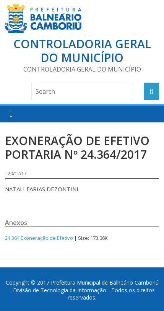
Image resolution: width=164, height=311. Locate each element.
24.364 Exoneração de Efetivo (39, 237)
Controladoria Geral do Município (82, 50)
